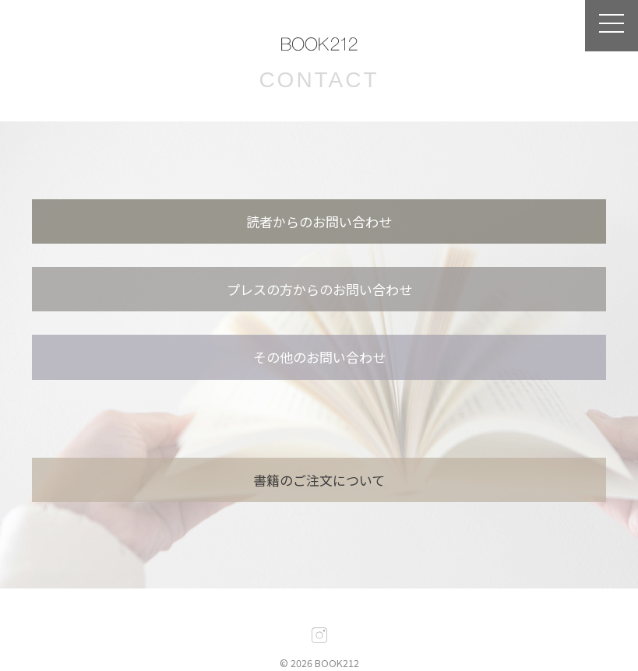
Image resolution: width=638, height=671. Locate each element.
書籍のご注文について (319, 480)
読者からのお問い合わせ (319, 221)
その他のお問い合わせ (319, 357)
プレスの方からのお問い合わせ (319, 289)
